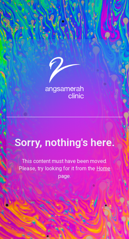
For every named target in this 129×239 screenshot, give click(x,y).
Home (103, 168)
